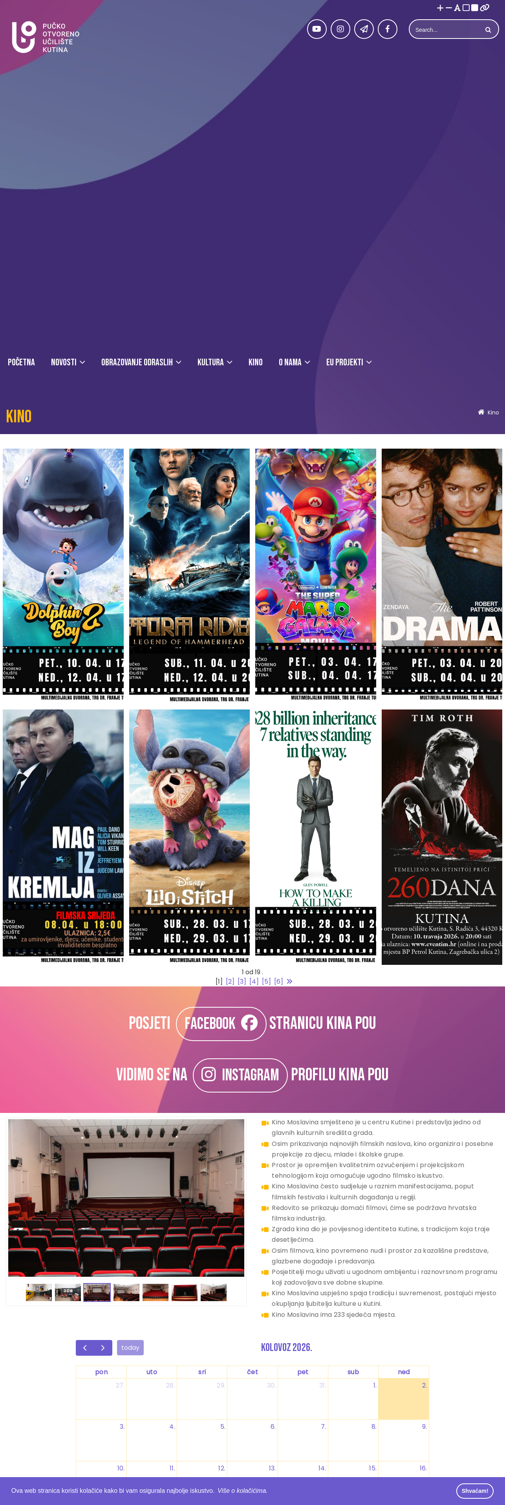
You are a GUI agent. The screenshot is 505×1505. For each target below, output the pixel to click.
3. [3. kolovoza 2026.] (122, 1426)
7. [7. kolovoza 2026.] (323, 1426)
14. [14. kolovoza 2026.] (322, 1468)
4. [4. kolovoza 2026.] (172, 1426)
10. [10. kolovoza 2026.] (121, 1468)
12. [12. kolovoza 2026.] (221, 1468)
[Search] (445, 30)
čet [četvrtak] (252, 1372)
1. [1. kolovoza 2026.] (375, 1385)
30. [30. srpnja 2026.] (271, 1385)
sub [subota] (353, 1372)
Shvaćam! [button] (475, 1491)
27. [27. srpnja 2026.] (120, 1385)
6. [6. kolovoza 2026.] (273, 1426)
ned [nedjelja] (404, 1372)
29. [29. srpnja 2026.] (221, 1385)
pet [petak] (303, 1372)
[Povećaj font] (440, 8)
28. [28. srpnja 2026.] (170, 1385)
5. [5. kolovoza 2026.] (223, 1426)
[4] (254, 981)
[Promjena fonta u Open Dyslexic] (457, 8)
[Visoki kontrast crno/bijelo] (474, 8)
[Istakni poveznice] (485, 8)
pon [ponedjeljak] (101, 1372)
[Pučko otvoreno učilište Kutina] (45, 37)
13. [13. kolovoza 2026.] (272, 1468)
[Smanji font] (448, 8)
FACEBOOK (221, 1024)
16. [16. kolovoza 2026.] (423, 1468)
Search (487, 30)
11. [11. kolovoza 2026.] (172, 1468)
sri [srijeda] (202, 1372)
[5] (266, 981)
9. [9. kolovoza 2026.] (424, 1426)
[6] (278, 981)
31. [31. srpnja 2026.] (322, 1385)
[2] (230, 981)
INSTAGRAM (240, 1075)
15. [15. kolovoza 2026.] (373, 1468)
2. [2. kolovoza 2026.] (424, 1385)
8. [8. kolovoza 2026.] (374, 1426)
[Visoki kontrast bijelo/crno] (466, 8)
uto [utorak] (151, 1372)
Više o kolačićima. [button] (243, 1490)
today (130, 1347)
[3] (242, 981)
